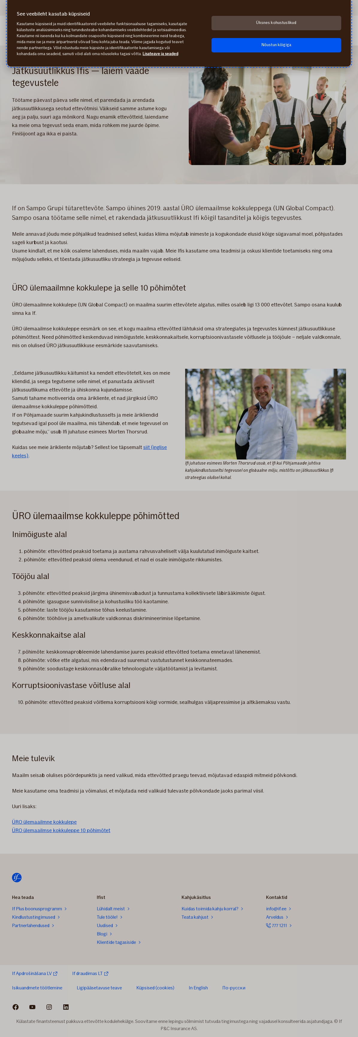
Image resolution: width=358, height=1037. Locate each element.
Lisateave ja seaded (160, 53)
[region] (179, 33)
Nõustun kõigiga (276, 44)
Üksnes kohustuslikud (276, 22)
